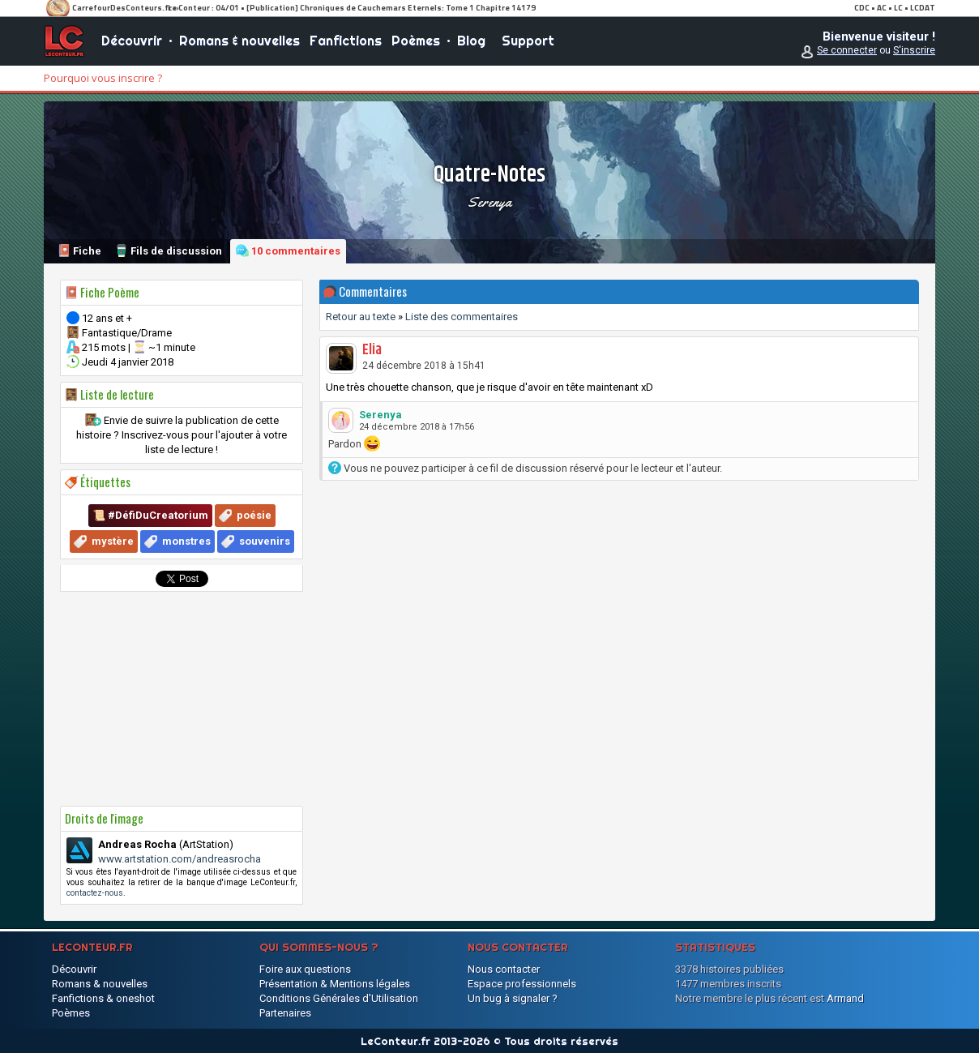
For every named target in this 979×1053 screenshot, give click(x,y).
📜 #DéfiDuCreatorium (150, 515)
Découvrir (131, 40)
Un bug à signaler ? (513, 998)
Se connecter (847, 50)
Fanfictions (346, 40)
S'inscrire (914, 50)
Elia (372, 350)
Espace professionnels (522, 984)
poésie (254, 515)
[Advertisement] (181, 698)
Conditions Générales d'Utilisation (338, 998)
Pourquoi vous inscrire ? (103, 78)
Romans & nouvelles (239, 40)
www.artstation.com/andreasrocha (179, 859)
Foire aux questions (305, 969)
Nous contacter (504, 969)
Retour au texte (360, 316)
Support (528, 40)
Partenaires (285, 1013)
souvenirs (264, 541)
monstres (186, 541)
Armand (845, 998)
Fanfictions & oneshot (103, 998)
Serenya (489, 202)
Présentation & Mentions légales (334, 984)
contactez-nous (94, 892)
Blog (471, 40)
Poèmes (415, 40)
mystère (113, 541)
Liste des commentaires (461, 316)
